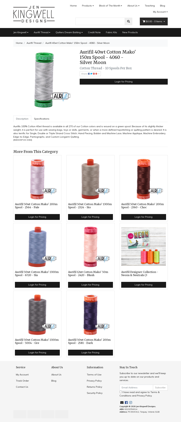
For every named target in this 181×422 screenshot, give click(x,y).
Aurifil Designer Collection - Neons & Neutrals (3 (139, 273)
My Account (22, 374)
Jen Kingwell (19, 32)
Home (73, 5)
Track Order (22, 380)
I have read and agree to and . (140, 394)
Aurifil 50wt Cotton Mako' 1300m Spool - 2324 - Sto (90, 206)
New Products (130, 32)
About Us (132, 5)
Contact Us (22, 386)
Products (87, 5)
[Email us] (122, 402)
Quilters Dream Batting (68, 32)
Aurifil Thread (41, 32)
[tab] (22, 119)
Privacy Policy (94, 380)
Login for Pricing (124, 81)
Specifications (41, 118)
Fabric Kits (111, 32)
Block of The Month (109, 5)
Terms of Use (94, 374)
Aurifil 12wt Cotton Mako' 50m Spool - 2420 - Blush (88, 273)
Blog (162, 5)
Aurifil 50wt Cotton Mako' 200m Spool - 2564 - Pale (36, 206)
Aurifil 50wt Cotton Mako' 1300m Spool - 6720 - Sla (37, 273)
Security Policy (94, 392)
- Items (153, 21)
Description (22, 118)
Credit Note (94, 32)
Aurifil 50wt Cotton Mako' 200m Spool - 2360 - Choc (142, 206)
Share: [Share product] (89, 73)
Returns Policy (94, 386)
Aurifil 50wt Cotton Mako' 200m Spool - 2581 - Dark (89, 341)
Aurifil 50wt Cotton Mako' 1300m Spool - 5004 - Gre (37, 341)
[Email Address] (136, 387)
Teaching (150, 5)
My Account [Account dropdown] (159, 11)
